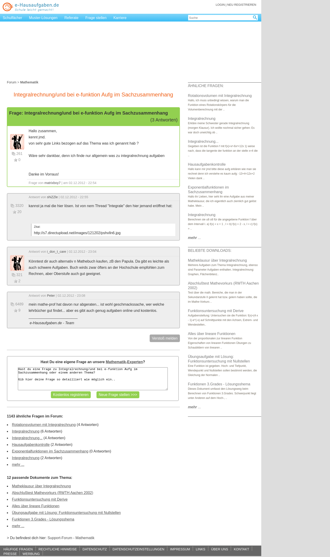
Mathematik (84, 538)
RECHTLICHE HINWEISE (57, 549)
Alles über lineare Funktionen (35, 506)
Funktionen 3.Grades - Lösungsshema (43, 519)
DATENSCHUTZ (94, 549)
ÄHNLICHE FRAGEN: (206, 86)
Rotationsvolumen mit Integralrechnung (44, 425)
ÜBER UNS (219, 549)
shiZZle (52, 197)
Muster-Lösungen (43, 18)
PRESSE (10, 553)
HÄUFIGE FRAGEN (18, 549)
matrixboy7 (52, 183)
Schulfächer (12, 18)
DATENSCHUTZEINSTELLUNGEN (138, 549)
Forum (11, 82)
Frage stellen (96, 18)
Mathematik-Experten (124, 362)
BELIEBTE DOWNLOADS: (209, 250)
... (194, 238)
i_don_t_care (56, 251)
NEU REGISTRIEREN (241, 4)
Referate (71, 18)
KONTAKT (241, 549)
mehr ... (18, 464)
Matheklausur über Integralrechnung (41, 486)
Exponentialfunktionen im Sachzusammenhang (50, 451)
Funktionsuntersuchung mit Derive (40, 499)
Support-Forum (59, 538)
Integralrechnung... (27, 438)
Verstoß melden (165, 338)
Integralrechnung (25, 431)
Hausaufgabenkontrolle (31, 445)
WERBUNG (31, 553)
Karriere (119, 18)
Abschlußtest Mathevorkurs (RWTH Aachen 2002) (52, 493)
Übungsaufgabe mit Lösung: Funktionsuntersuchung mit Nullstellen (66, 513)
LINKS (200, 549)
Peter (51, 295)
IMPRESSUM (180, 549)
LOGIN (220, 4)
